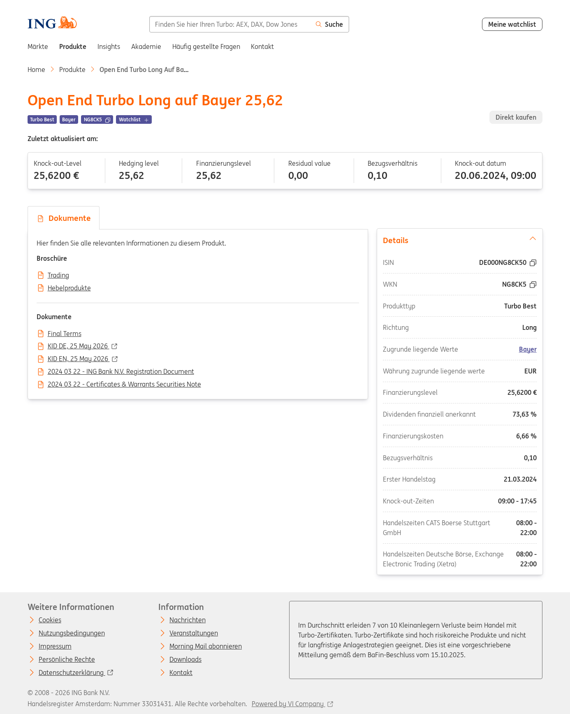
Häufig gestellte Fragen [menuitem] (206, 46)
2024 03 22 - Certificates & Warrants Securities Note (124, 384)
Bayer (527, 349)
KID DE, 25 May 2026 (78, 346)
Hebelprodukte (69, 288)
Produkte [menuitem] (72, 46)
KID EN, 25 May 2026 (79, 359)
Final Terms (64, 334)
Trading (58, 275)
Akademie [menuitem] (146, 46)
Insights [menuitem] (108, 46)
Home (36, 69)
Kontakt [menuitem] (262, 46)
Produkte (72, 69)
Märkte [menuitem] (38, 46)
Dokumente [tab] (64, 218)
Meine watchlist (512, 24)
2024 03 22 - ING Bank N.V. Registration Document (121, 372)
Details (459, 239)
